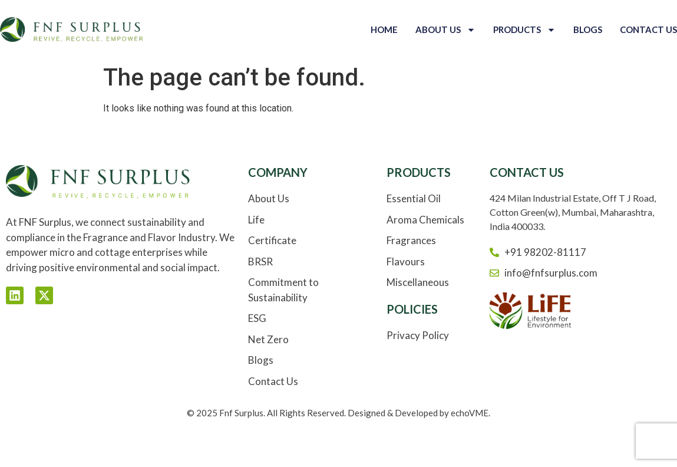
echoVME (469, 412)
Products (524, 29)
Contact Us (648, 29)
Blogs (587, 29)
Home (384, 29)
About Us (445, 29)
